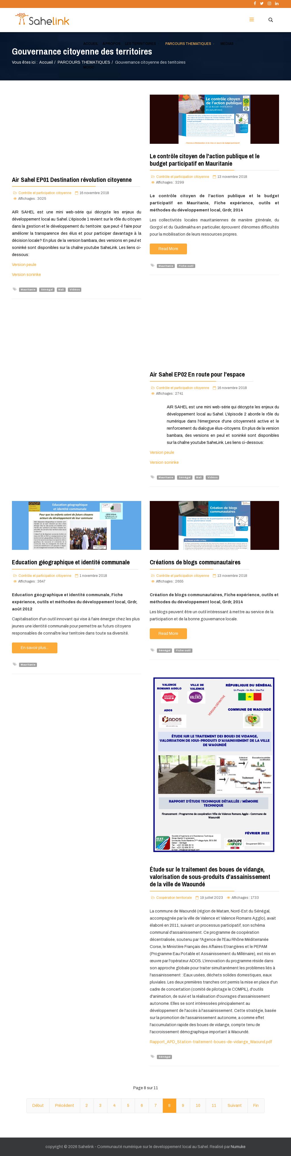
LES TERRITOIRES (140, 44)
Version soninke (26, 275)
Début (38, 1105)
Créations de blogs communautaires (195, 562)
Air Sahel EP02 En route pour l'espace (197, 374)
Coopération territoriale (174, 898)
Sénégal (47, 289)
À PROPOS (111, 44)
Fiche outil (186, 265)
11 (214, 1105)
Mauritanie (28, 289)
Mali (61, 289)
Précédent (64, 1105)
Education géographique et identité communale (71, 562)
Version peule (24, 265)
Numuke (238, 1147)
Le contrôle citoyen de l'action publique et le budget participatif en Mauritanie (204, 160)
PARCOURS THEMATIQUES (188, 44)
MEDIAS (227, 44)
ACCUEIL (90, 44)
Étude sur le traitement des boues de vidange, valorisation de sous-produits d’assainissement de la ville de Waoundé (210, 877)
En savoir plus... (35, 648)
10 (198, 1105)
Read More (168, 249)
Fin (256, 1105)
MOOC (88, 67)
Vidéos (75, 289)
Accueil (46, 62)
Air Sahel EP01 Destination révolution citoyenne (72, 179)
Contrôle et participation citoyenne (44, 193)
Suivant (235, 1105)
